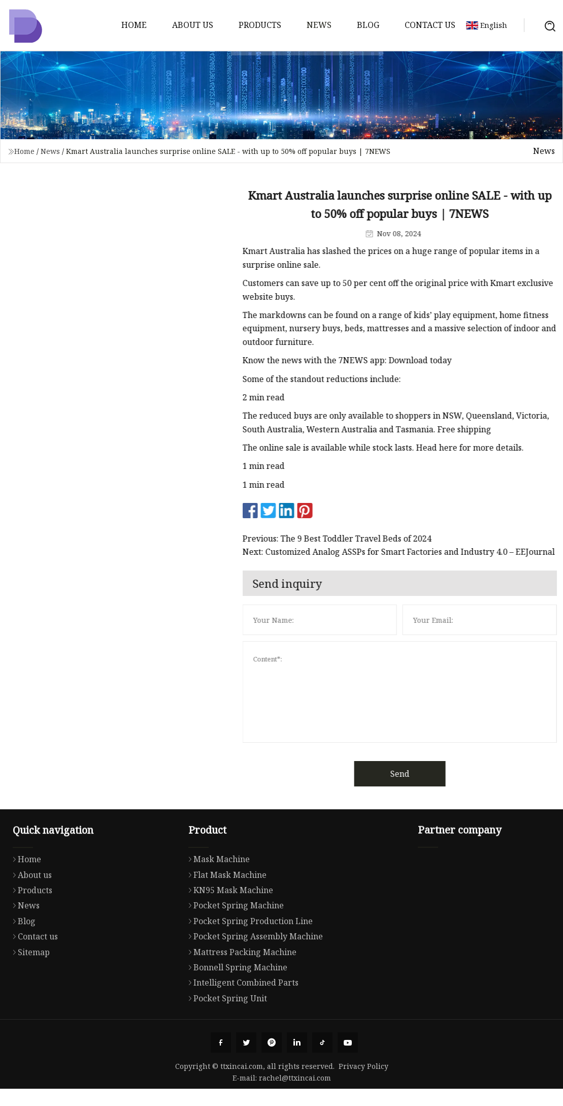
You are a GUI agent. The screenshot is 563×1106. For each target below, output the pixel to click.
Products (260, 24)
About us (192, 24)
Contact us (430, 24)
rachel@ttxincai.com (295, 1078)
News (319, 24)
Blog (368, 24)
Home (134, 24)
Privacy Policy (363, 1066)
